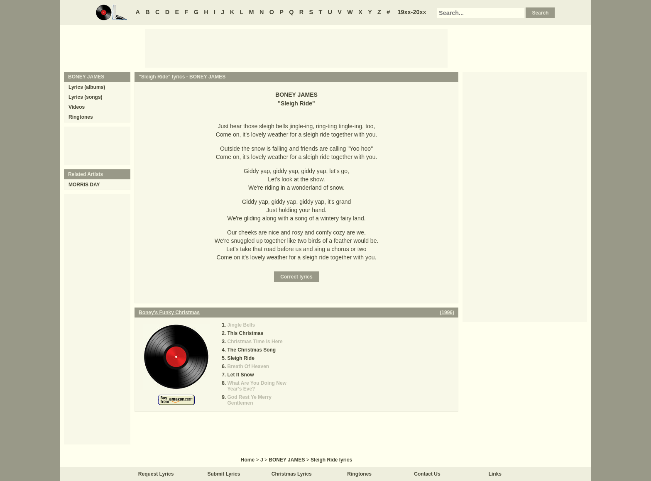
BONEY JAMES (207, 77)
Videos (77, 107)
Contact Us (427, 474)
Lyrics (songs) (86, 97)
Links (495, 474)
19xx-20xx (412, 12)
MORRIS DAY (84, 185)
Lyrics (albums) (87, 87)
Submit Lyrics (224, 474)
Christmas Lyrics (292, 474)
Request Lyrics (156, 474)
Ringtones (81, 117)
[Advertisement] (296, 47)
